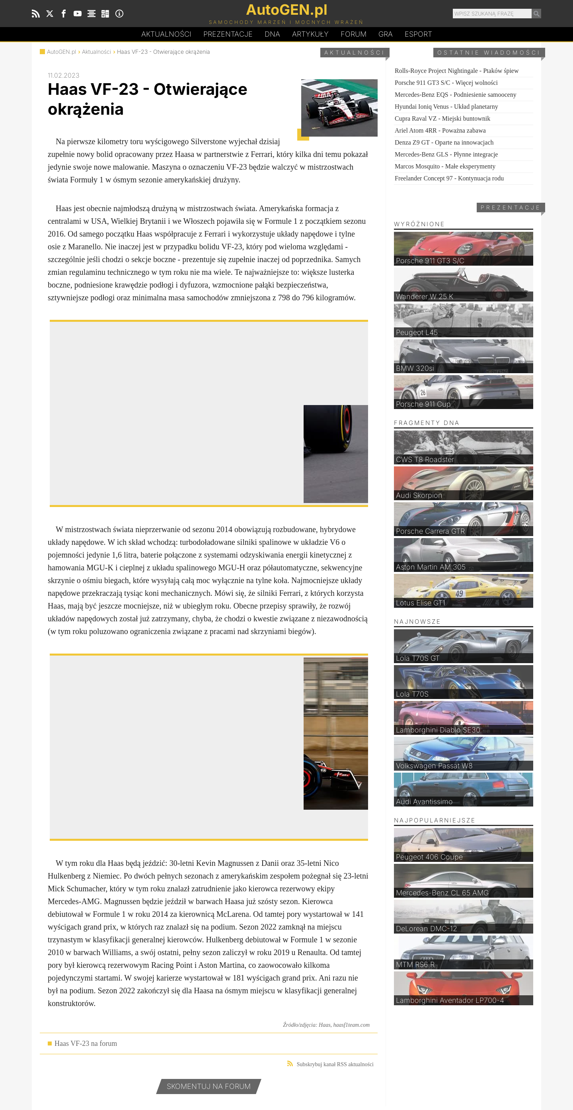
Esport (418, 34)
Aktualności (166, 34)
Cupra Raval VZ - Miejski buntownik (442, 118)
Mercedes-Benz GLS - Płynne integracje (446, 154)
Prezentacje (228, 34)
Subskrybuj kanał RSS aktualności (330, 1064)
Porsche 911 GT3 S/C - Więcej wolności (446, 82)
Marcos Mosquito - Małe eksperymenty (445, 166)
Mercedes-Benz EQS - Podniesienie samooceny (455, 94)
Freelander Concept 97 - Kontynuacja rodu (449, 178)
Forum (353, 34)
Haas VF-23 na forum (86, 1043)
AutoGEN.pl (61, 51)
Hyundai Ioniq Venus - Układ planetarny (446, 106)
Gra (385, 34)
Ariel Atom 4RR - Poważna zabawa (440, 130)
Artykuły (310, 34)
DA (272, 34)
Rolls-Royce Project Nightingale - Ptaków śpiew (457, 70)
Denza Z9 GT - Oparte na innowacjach (444, 142)
